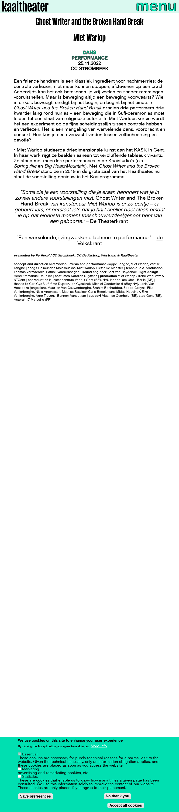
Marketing (30, 769)
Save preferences (35, 796)
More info (99, 746)
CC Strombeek (89, 69)
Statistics (30, 776)
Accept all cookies (125, 805)
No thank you (117, 796)
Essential (30, 754)
